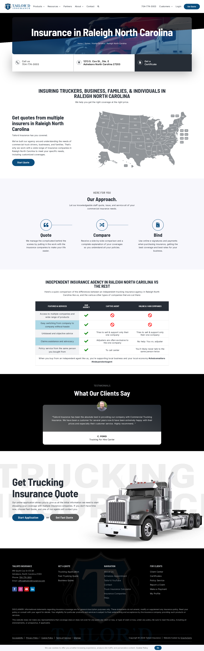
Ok (158, 648)
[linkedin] (32, 589)
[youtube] (26, 589)
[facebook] (14, 589)
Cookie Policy (47, 638)
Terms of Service (63, 638)
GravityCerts (186, 638)
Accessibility (17, 638)
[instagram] (20, 589)
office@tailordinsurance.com (31, 581)
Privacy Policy (32, 638)
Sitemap (77, 638)
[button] (98, 6)
